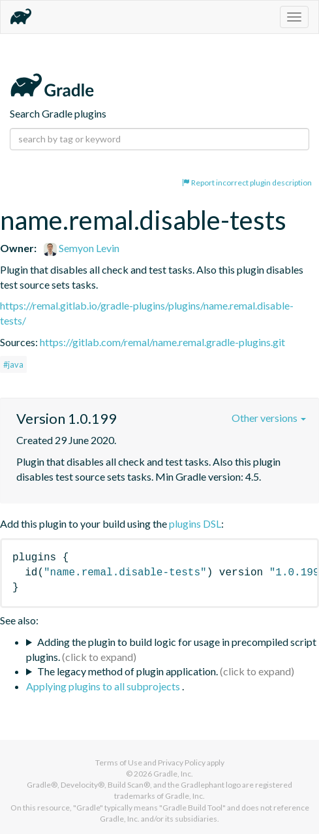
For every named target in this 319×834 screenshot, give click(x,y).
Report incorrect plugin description (247, 182)
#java (13, 364)
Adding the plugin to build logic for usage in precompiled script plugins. (171, 649)
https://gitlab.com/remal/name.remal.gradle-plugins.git (162, 342)
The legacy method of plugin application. (127, 671)
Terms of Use (118, 762)
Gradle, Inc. (173, 773)
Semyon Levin (81, 248)
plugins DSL (195, 523)
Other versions (269, 417)
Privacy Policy (181, 762)
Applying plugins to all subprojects (104, 686)
